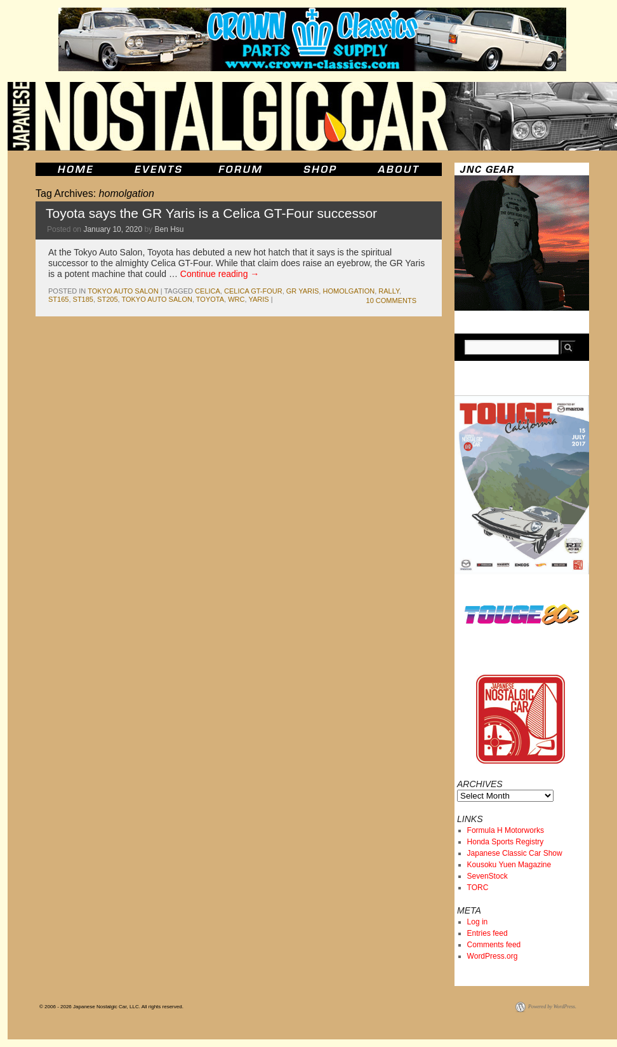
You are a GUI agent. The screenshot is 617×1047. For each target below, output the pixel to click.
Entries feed (487, 933)
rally (388, 291)
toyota (210, 299)
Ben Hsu (169, 229)
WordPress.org (492, 956)
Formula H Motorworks (505, 830)
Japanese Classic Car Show (514, 853)
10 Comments (391, 300)
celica (207, 291)
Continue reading (220, 274)
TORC (478, 887)
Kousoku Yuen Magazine (509, 864)
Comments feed (494, 944)
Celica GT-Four (253, 291)
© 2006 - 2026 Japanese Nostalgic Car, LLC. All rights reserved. (111, 1007)
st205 (107, 299)
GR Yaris (302, 291)
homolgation (348, 291)
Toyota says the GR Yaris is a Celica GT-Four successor (211, 213)
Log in (477, 921)
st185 (83, 299)
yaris (258, 299)
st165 (58, 299)
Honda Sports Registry (505, 841)
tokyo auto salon (123, 291)
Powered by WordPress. (552, 1007)
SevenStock (487, 876)
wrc (236, 299)
